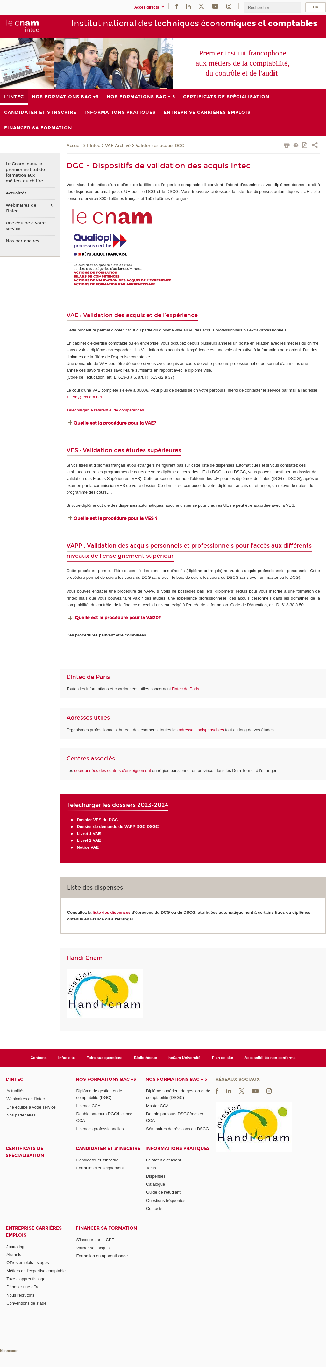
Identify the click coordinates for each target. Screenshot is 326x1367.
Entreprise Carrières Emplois (34, 1231)
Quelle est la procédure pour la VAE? (115, 423)
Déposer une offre (22, 1286)
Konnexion (9, 1351)
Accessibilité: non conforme (270, 1058)
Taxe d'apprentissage (25, 1278)
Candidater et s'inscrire (108, 1148)
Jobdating (15, 1246)
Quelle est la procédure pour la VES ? (115, 518)
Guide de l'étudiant (163, 1192)
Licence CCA (88, 1105)
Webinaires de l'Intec (21, 208)
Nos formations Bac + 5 (176, 1079)
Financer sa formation (106, 1228)
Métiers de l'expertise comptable (36, 1271)
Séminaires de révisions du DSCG (177, 1128)
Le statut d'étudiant (163, 1160)
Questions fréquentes (166, 1200)
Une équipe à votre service (26, 226)
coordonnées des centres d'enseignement (113, 770)
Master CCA (157, 1105)
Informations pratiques (177, 1148)
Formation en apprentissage (102, 1256)
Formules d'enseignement (100, 1168)
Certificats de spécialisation (25, 1152)
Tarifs (151, 1168)
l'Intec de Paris (185, 689)
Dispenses (156, 1176)
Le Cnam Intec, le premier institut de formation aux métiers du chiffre (25, 172)
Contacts (38, 1058)
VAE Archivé (118, 145)
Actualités (16, 193)
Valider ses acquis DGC (160, 145)
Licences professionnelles (100, 1128)
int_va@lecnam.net (84, 397)
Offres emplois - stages (27, 1262)
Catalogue (155, 1184)
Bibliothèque (145, 1058)
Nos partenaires (22, 241)
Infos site (66, 1058)
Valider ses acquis (93, 1248)
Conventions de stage (26, 1303)
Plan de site (222, 1058)
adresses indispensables (201, 729)
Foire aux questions (104, 1058)
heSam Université (184, 1058)
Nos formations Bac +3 (106, 1079)
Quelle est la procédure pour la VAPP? (118, 618)
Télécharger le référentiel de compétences (105, 410)
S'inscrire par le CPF (95, 1239)
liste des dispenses (112, 912)
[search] (272, 7)
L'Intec (93, 145)
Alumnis (13, 1254)
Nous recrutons (20, 1295)
